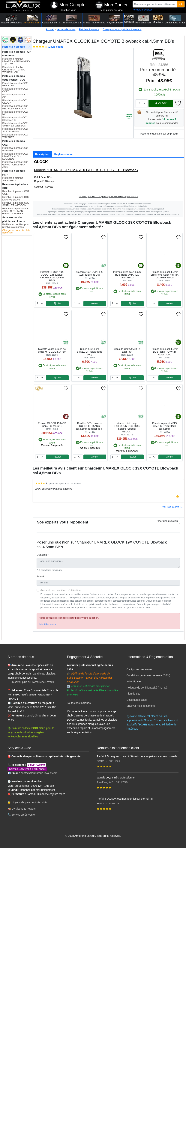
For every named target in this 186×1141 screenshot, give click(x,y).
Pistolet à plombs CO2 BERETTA (15, 84)
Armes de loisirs (66, 29)
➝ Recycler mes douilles (23, 736)
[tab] (42, 154)
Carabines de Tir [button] (51, 19)
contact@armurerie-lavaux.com (39, 773)
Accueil (50, 29)
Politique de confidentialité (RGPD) (147, 687)
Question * (42, 554)
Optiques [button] (129, 19)
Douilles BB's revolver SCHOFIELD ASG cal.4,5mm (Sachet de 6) (89, 426)
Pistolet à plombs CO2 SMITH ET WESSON (15, 124)
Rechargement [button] (143, 19)
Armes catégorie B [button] (72, 19)
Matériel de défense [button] (11, 19)
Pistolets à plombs (89, 29)
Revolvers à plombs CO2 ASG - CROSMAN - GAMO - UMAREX (16, 211)
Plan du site (133, 693)
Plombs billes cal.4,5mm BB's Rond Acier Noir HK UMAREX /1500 (164, 275)
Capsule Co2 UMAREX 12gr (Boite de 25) (89, 273)
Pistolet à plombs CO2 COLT (15, 90)
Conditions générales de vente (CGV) (148, 675)
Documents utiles (137, 699)
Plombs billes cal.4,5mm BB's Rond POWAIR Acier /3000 (164, 352)
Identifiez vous (68, 10)
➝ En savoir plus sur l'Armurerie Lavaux (31, 681)
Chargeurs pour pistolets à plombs (122, 29)
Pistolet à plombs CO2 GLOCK (15, 101)
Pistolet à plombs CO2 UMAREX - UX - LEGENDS (15, 156)
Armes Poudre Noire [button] (94, 19)
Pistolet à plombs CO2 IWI (15, 113)
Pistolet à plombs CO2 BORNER (15, 149)
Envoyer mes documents (141, 705)
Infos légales (134, 681)
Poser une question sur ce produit (159, 133)
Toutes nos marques (79, 702)
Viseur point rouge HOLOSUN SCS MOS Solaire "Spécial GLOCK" (127, 427)
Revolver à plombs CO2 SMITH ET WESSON (15, 204)
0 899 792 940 (36, 764)
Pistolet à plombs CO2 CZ (15, 96)
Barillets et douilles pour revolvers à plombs (15, 225)
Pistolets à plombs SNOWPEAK (12, 179)
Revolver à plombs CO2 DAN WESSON (15, 198)
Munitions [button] (158, 19)
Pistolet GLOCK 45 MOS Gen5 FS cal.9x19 (52, 424)
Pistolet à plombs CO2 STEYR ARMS (15, 130)
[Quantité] (181, 4)
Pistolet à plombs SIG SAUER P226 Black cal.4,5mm (164, 426)
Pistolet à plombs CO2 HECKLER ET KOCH (15, 107)
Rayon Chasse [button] (115, 19)
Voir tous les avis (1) (172, 507)
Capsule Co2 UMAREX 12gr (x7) (127, 350)
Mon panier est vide (111, 10)
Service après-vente (23, 814)
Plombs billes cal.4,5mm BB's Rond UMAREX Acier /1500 (127, 275)
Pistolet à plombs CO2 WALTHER (15, 136)
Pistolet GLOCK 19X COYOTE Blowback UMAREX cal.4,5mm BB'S (52, 276)
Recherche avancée (142, 9)
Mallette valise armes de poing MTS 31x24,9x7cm (52, 350)
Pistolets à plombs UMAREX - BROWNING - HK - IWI (16, 61)
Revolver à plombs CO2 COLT (15, 192)
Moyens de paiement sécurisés (29, 802)
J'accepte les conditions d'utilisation (60, 590)
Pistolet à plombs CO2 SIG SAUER (15, 118)
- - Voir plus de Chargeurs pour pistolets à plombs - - (108, 196)
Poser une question (167, 521)
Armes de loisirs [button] (32, 19)
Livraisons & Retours (23, 808)
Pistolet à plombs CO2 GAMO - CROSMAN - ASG (15, 164)
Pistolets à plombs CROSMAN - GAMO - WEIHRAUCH (14, 70)
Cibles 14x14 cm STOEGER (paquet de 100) (89, 352)
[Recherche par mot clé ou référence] (155, 4)
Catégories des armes (139, 669)
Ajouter (160, 103)
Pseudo (41, 576)
